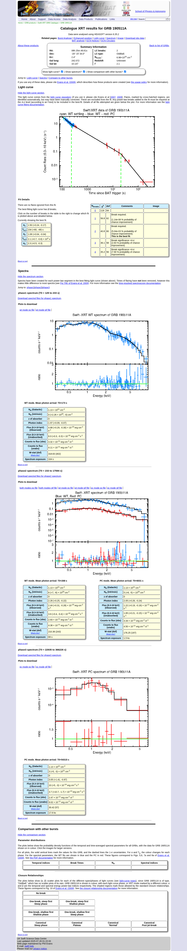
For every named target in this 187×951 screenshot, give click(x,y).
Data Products (86, 19)
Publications (101, 19)
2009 (119, 97)
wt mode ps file (27, 310)
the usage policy (139, 82)
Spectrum (111, 38)
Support (42, 19)
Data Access (54, 19)
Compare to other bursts (60, 78)
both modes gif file (48, 488)
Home (24, 19)
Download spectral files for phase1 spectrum (39, 298)
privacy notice (40, 948)
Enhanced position (83, 38)
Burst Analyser (65, 38)
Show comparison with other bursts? (105, 72)
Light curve (99, 38)
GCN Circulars (108, 40)
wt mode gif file (43, 310)
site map (133, 19)
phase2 (38, 287)
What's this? (35, 455)
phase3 (46, 287)
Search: (142, 19)
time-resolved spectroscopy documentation (140, 283)
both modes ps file (29, 488)
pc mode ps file (98, 488)
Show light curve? (51, 72)
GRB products (30, 23)
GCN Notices (92, 40)
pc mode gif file (114, 488)
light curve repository (60, 97)
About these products (28, 45)
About (33, 19)
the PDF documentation (41, 858)
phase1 (30, 287)
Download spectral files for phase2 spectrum (39, 476)
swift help (29, 946)
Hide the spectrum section (30, 276)
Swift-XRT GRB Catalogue (48, 23)
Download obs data (134, 38)
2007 (113, 97)
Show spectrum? (73, 72)
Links (112, 19)
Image (121, 38)
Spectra (43, 78)
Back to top (22, 261)
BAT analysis (78, 40)
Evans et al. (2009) (66, 82)
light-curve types (127, 881)
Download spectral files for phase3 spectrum (39, 655)
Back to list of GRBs (159, 45)
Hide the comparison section (32, 834)
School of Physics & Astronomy (150, 11)
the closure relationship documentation (99, 888)
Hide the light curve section (31, 93)
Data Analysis (69, 19)
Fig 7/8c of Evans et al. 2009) (74, 283)
